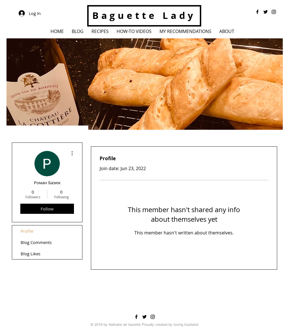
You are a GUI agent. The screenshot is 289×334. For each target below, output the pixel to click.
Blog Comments (36, 242)
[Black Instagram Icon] (153, 317)
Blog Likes (30, 253)
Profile (27, 231)
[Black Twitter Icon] (144, 317)
